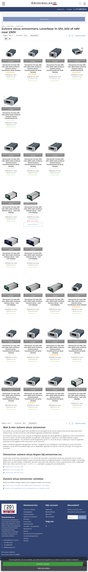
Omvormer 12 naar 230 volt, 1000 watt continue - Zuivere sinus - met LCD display (33, 209)
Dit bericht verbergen (42, 564)
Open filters (44, 19)
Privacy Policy (27, 521)
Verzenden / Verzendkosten (31, 526)
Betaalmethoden (28, 524)
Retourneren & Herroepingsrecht (33, 533)
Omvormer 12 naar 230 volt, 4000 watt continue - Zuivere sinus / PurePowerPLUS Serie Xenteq (55, 162)
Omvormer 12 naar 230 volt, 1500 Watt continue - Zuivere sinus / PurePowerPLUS (77, 67)
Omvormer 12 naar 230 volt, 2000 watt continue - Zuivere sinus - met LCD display (33, 256)
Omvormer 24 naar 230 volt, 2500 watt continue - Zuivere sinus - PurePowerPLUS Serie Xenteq (11, 397)
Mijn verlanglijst (50, 517)
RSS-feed (26, 541)
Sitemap (26, 531)
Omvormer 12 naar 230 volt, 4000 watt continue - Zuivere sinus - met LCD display (55, 302)
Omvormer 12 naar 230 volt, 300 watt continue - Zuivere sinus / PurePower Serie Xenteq (11, 67)
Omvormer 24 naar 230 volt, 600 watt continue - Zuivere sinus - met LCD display (77, 396)
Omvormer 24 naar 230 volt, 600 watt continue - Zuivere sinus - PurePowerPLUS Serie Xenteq (11, 349)
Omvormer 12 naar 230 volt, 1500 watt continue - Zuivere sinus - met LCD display (11, 256)
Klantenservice (28, 529)
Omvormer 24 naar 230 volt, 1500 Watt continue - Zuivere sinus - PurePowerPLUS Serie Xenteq (55, 349)
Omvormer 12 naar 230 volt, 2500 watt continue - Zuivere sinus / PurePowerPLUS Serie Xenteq (11, 162)
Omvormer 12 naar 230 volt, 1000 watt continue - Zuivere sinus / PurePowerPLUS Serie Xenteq (55, 68)
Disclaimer (27, 519)
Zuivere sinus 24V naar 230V (14, 470)
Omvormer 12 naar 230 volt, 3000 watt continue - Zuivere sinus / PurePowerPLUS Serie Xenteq (33, 162)
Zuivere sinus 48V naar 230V (14, 473)
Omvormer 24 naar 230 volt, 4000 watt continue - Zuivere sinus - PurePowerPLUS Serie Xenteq (55, 397)
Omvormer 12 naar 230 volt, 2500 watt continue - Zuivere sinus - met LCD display (11, 302)
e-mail (28, 464)
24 (25, 35)
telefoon (34, 464)
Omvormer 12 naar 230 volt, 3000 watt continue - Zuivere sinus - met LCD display (33, 302)
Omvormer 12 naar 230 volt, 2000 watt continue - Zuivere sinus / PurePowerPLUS (11, 115)
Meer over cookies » (44, 568)
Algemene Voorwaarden (30, 517)
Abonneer (82, 517)
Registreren (60, 9)
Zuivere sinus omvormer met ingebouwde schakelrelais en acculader (27, 485)
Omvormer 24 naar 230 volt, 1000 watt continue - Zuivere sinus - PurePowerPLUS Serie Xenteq (33, 349)
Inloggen (69, 9)
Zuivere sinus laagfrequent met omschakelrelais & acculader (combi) (27, 488)
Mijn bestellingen (50, 512)
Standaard (34, 35)
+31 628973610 (80, 9)
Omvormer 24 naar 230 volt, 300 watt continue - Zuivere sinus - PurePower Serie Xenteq (77, 302)
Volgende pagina (80, 36)
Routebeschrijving (29, 514)
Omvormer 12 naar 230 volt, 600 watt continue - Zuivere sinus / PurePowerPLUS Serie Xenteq (33, 68)
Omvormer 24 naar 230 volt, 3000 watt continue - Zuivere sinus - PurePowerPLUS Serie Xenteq (33, 397)
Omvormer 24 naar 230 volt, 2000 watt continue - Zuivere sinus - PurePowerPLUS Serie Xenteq (77, 349)
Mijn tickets (49, 514)
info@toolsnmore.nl (9, 547)
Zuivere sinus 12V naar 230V (14, 467)
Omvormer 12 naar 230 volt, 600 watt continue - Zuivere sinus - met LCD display (11, 209)
